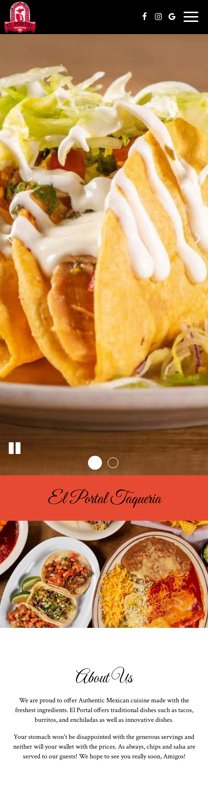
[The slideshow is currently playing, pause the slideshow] (14, 448)
